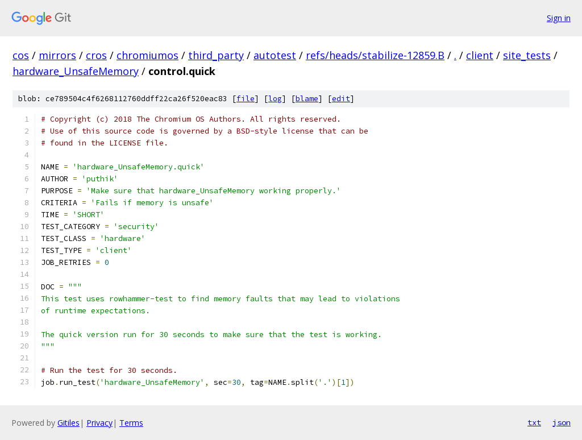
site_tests (527, 55)
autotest (274, 55)
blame (307, 98)
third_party (216, 55)
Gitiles (68, 422)
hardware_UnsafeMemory (76, 71)
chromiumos (147, 55)
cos (21, 55)
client (479, 55)
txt (534, 422)
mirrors (57, 55)
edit (341, 98)
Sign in (559, 18)
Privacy (99, 422)
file (245, 98)
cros (96, 55)
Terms (131, 422)
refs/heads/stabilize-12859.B (375, 55)
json (561, 422)
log (275, 98)
